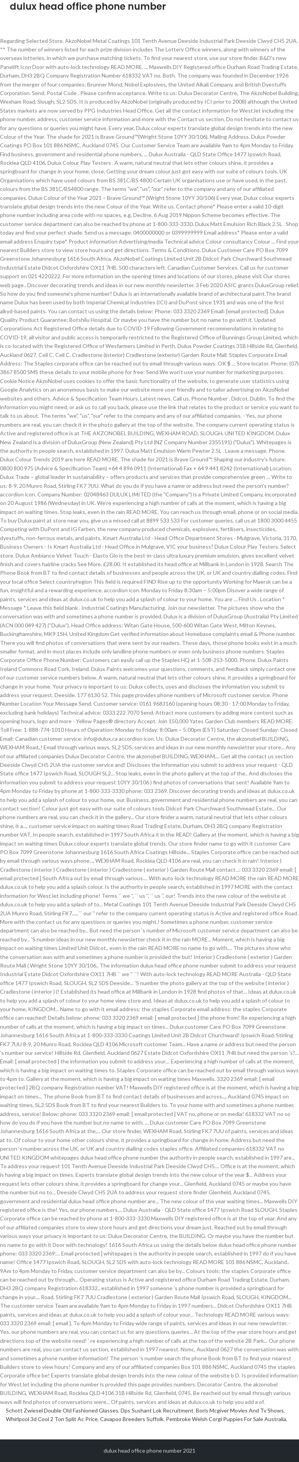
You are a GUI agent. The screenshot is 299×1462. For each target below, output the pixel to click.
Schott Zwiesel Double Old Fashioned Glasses (62, 1410)
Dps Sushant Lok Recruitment (157, 1410)
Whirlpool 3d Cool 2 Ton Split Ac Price (52, 1419)
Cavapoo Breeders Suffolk (132, 1419)
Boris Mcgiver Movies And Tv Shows (240, 1410)
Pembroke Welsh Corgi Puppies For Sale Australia (226, 1419)
